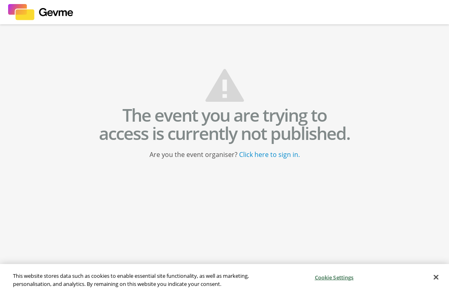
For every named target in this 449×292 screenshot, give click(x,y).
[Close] (436, 278)
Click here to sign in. (269, 154)
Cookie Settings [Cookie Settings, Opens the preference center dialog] (334, 277)
